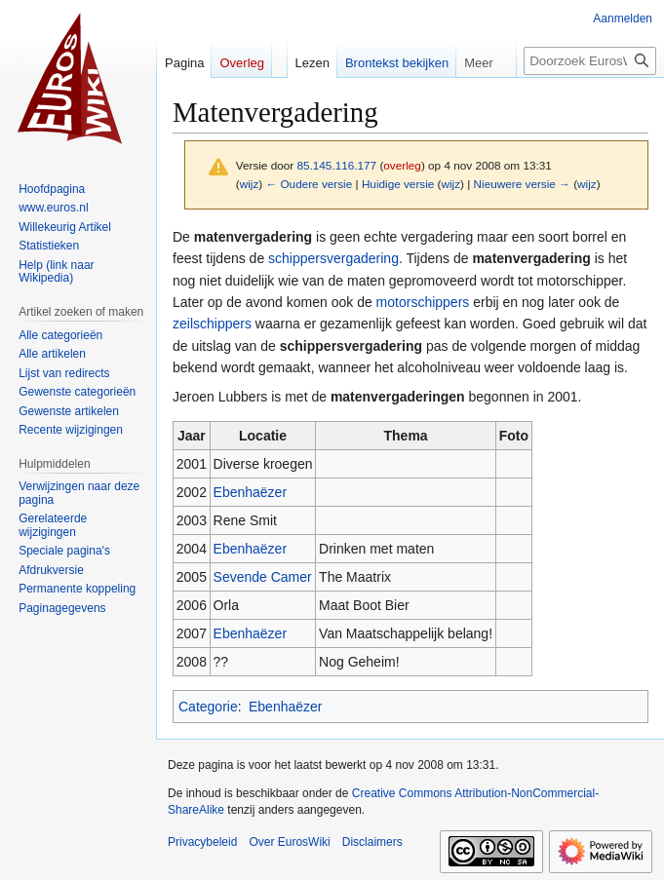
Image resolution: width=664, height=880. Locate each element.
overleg (402, 165)
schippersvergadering (333, 258)
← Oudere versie (308, 183)
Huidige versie (398, 183)
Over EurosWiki (289, 842)
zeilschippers (212, 323)
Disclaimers (372, 842)
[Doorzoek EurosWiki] (590, 61)
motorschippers (423, 302)
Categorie (208, 706)
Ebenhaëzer (251, 492)
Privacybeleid (202, 842)
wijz (249, 183)
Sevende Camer (263, 577)
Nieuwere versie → (522, 183)
